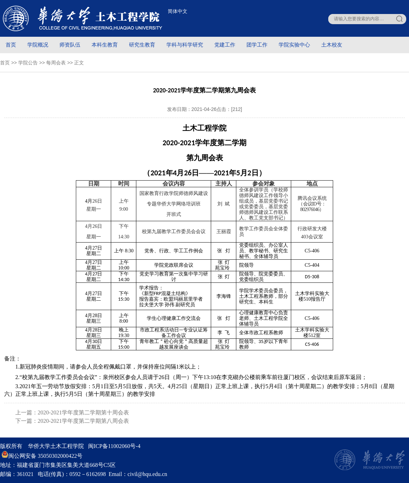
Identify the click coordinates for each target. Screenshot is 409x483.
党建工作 (224, 45)
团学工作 (256, 45)
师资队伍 (69, 45)
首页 (11, 45)
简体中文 (177, 11)
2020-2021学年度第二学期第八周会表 (83, 421)
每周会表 (56, 62)
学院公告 (28, 62)
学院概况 (37, 45)
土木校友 (331, 45)
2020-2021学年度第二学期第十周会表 (83, 412)
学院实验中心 (294, 45)
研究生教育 (142, 45)
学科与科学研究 (184, 45)
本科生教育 (105, 45)
